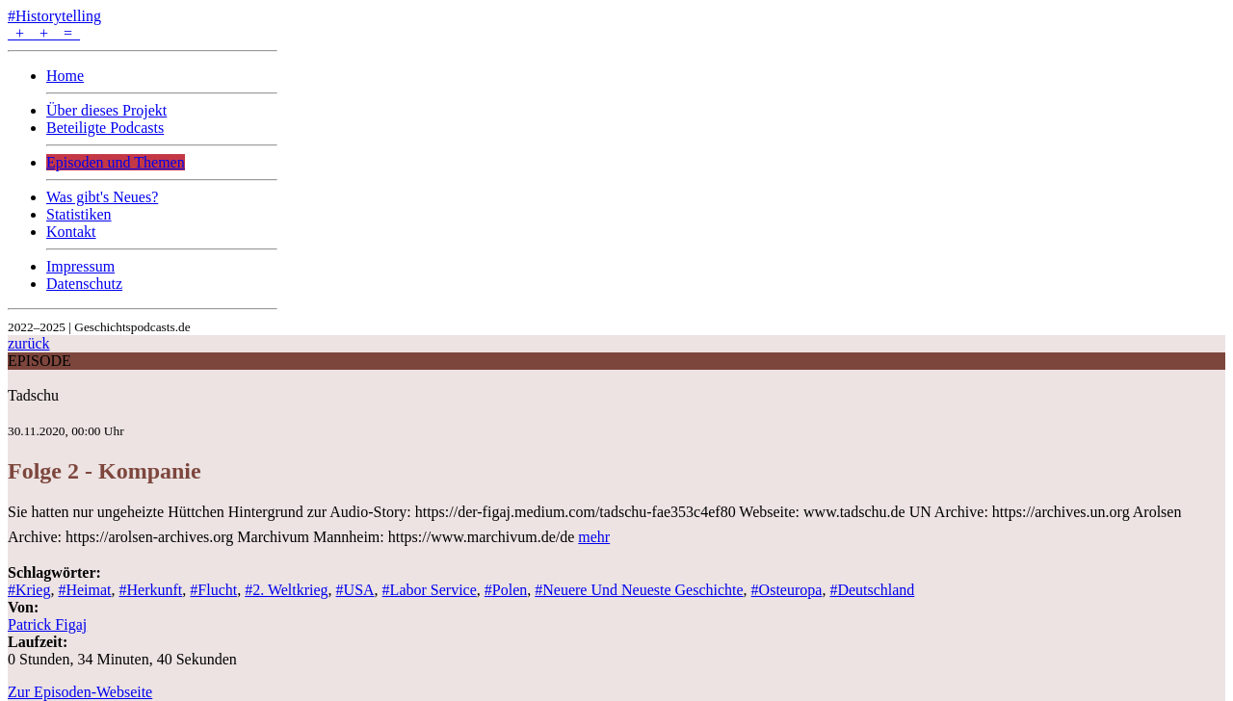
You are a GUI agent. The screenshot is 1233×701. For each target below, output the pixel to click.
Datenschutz (84, 283)
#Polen (506, 590)
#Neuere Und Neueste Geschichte (639, 590)
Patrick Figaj (47, 624)
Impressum (80, 266)
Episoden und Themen (115, 162)
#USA (355, 590)
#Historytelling (54, 16)
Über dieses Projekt (106, 110)
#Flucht (213, 590)
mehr (594, 537)
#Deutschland (871, 590)
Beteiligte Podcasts (105, 127)
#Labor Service (429, 590)
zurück (29, 343)
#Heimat (84, 590)
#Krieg (29, 590)
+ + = (44, 33)
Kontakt (71, 231)
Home (65, 75)
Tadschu (33, 395)
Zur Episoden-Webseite (80, 692)
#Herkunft (151, 590)
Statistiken (79, 214)
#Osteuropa (787, 590)
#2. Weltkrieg (286, 590)
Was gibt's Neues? (102, 197)
